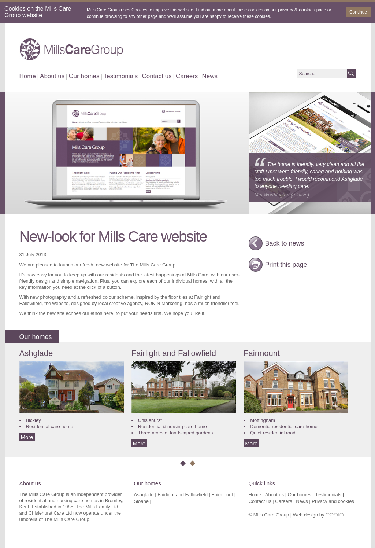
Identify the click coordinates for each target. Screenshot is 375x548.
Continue (358, 12)
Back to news (284, 243)
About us (52, 76)
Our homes (83, 76)
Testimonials (121, 76)
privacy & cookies (296, 9)
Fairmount (262, 353)
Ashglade (36, 353)
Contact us (156, 76)
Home (27, 76)
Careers (187, 76)
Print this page (286, 264)
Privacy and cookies (333, 501)
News (210, 76)
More (27, 437)
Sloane (141, 501)
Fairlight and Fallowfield (173, 353)
